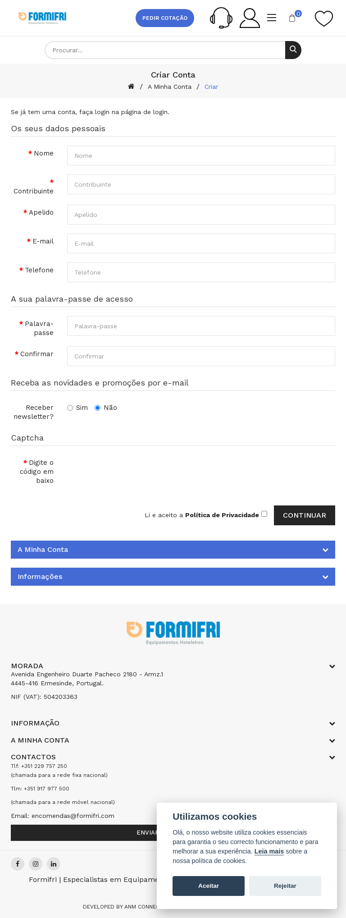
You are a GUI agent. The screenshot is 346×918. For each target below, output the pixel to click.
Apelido (41, 212)
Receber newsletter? (34, 412)
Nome (44, 153)
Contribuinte (34, 191)
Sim (77, 408)
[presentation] (135, 472)
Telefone (39, 270)
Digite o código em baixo (37, 472)
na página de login (140, 111)
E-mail (43, 241)
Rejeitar (285, 885)
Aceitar (208, 885)
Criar (211, 86)
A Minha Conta (169, 86)
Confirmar (37, 354)
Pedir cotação (164, 18)
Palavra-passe (39, 328)
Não (106, 408)
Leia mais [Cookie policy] (269, 851)
